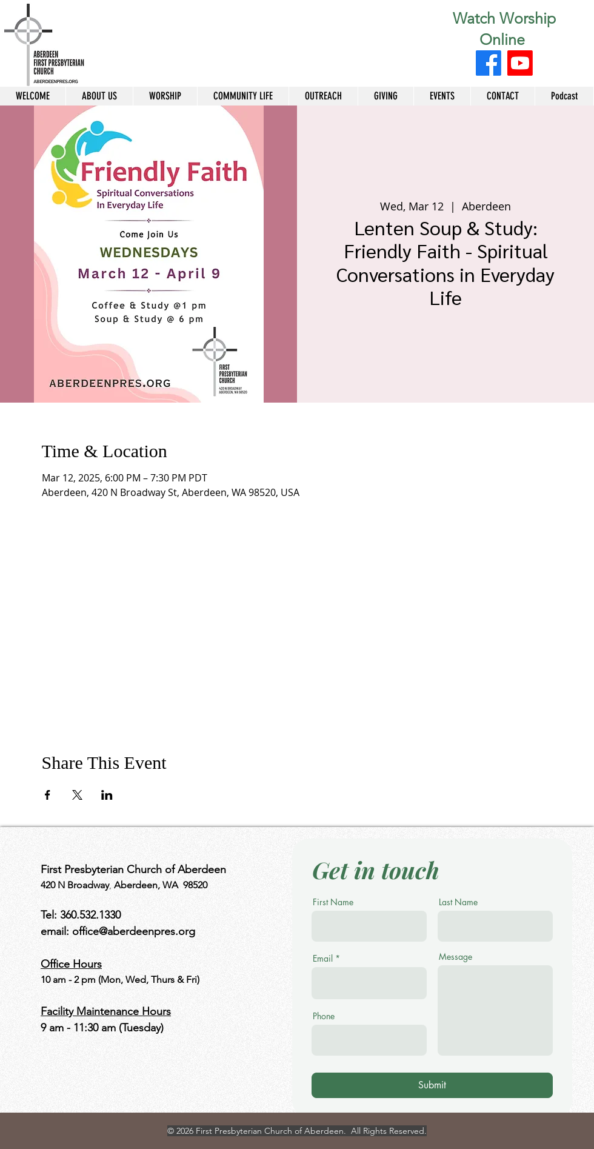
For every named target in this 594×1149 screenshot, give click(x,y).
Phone (324, 1016)
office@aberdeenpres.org (133, 931)
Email (323, 958)
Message (455, 957)
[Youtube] (520, 63)
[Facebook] (488, 63)
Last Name (458, 902)
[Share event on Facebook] (47, 795)
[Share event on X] (77, 795)
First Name (333, 902)
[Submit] (432, 1085)
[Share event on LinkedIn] (107, 795)
